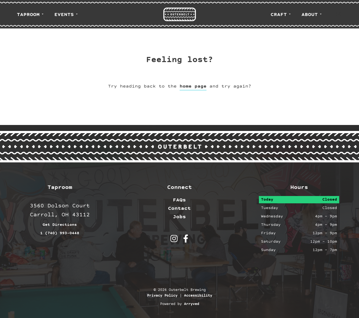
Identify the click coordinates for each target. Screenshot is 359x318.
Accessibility (198, 295)
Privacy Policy (162, 295)
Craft (279, 14)
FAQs (179, 200)
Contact (179, 208)
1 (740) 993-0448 (59, 233)
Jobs (179, 216)
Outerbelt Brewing (179, 14)
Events (64, 14)
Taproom (28, 14)
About (309, 14)
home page (193, 86)
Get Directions (60, 224)
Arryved (191, 304)
